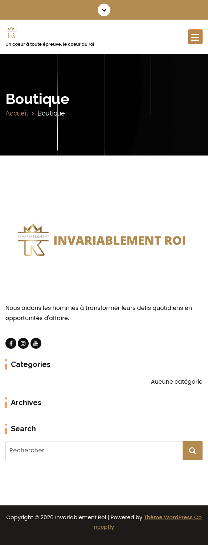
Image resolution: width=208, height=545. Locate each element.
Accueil (16, 113)
